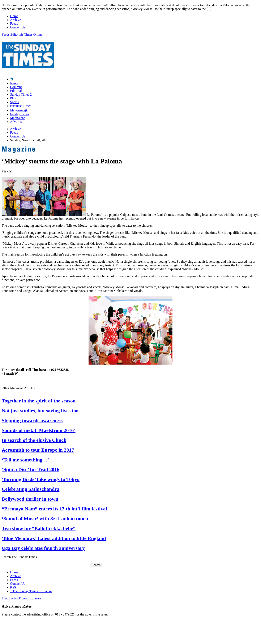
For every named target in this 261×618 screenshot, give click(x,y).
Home (14, 16)
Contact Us (17, 27)
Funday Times (19, 114)
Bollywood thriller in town (30, 499)
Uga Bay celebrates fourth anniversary (43, 548)
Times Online (33, 34)
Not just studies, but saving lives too (40, 410)
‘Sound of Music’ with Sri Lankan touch (45, 518)
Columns (16, 87)
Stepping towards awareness (32, 420)
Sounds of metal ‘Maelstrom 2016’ (39, 430)
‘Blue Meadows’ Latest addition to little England (54, 538)
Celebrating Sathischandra (30, 489)
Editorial (16, 91)
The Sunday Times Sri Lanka (31, 591)
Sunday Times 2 (21, 94)
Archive (15, 20)
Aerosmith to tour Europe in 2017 (38, 450)
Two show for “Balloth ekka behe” (39, 528)
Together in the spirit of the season (39, 400)
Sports (14, 102)
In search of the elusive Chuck (34, 440)
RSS (13, 587)
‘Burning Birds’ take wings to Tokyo (41, 479)
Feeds (14, 23)
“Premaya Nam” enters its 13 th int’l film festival (54, 508)
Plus (13, 98)
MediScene (17, 118)
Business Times (20, 106)
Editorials (16, 34)
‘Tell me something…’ (25, 460)
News (14, 83)
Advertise (16, 121)
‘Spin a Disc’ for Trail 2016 (30, 469)
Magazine (18, 110)
